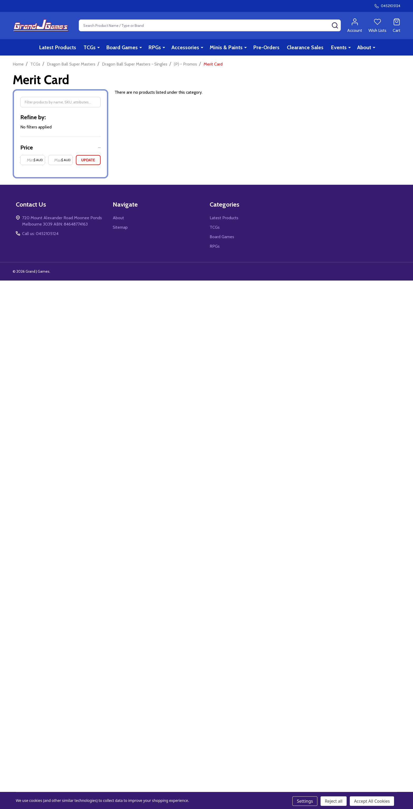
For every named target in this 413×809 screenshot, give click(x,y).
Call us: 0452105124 (40, 233)
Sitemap (120, 227)
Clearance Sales (305, 47)
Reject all (333, 801)
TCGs (89, 47)
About (364, 47)
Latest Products (57, 47)
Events (339, 47)
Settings (305, 801)
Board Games (122, 47)
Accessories (185, 47)
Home (18, 64)
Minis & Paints (226, 47)
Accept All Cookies (372, 801)
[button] (60, 147)
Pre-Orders (266, 47)
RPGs (154, 47)
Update (88, 160)
